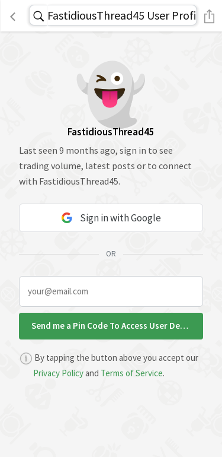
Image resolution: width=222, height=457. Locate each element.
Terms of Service (132, 373)
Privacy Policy (58, 373)
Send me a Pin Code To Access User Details (114, 325)
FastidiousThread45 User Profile (122, 15)
